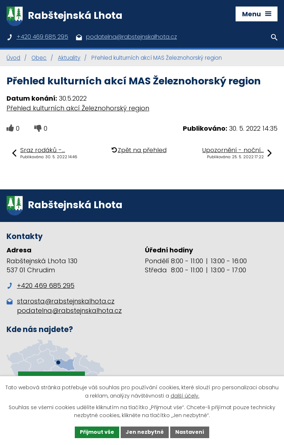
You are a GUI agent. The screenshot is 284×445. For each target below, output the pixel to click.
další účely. (185, 395)
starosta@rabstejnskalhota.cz (66, 301)
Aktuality (69, 58)
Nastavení (189, 432)
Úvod (13, 58)
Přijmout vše (97, 432)
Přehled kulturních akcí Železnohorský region (78, 108)
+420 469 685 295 (40, 285)
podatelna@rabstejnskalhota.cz (69, 310)
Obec (39, 58)
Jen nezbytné (145, 432)
